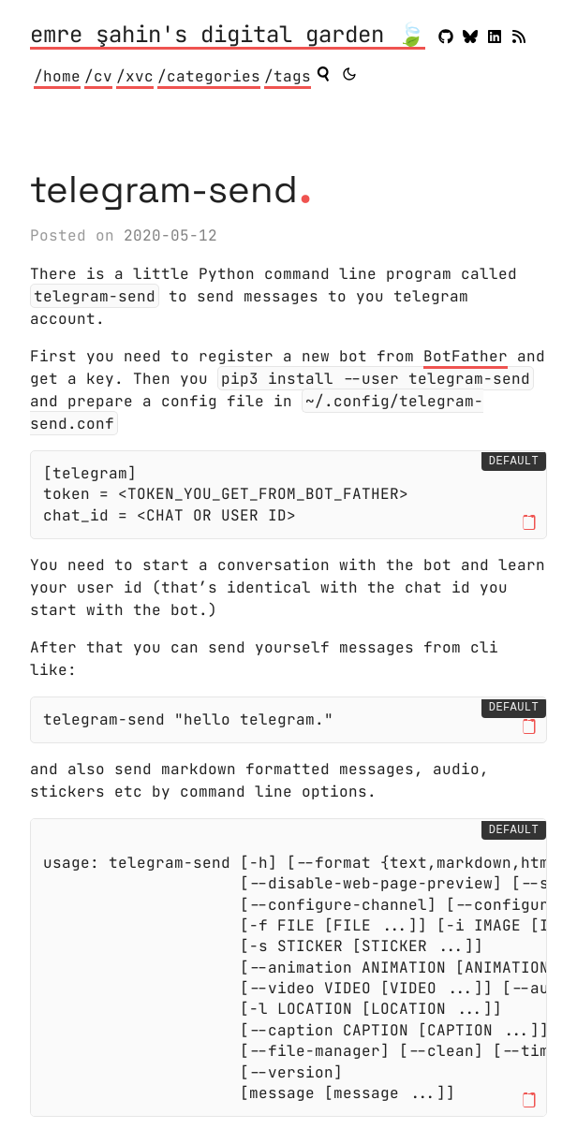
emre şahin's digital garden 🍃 (227, 35)
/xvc (135, 76)
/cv (98, 76)
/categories (208, 76)
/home (57, 76)
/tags (287, 76)
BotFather (465, 356)
